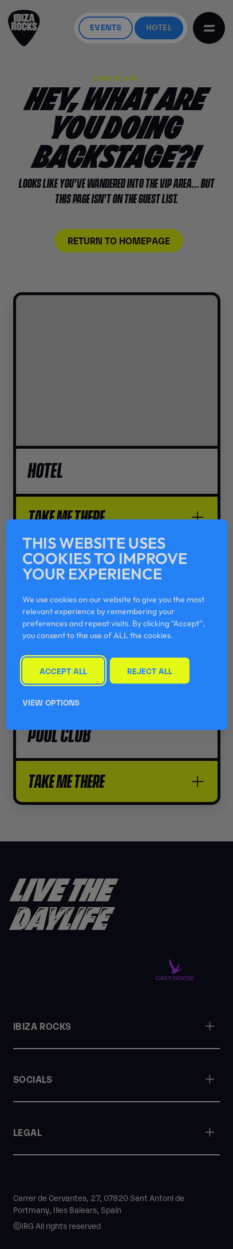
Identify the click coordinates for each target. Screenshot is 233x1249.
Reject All (149, 670)
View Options (51, 701)
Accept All (63, 670)
